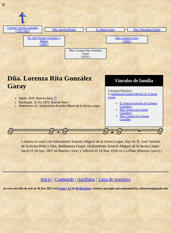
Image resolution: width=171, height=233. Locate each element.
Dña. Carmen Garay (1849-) (126, 39)
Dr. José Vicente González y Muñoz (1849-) (44, 41)
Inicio (45, 179)
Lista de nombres (114, 179)
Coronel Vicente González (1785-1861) (22, 29)
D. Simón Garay (105, 29)
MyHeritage (83, 188)
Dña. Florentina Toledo (147, 29)
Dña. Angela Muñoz (64, 29)
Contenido (64, 179)
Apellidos (86, 179)
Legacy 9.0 (65, 188)
